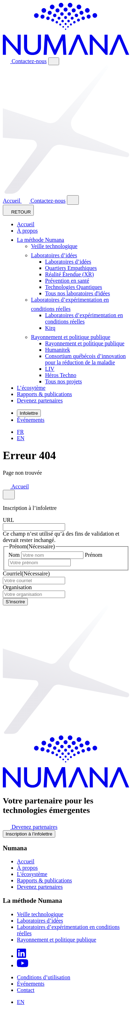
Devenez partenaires (40, 400)
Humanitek (57, 350)
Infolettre (29, 413)
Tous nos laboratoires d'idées (77, 293)
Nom (14, 555)
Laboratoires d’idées (56, 255)
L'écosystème (32, 874)
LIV (50, 369)
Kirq (50, 328)
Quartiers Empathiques (71, 268)
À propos (27, 231)
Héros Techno (60, 375)
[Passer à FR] (20, 432)
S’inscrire (15, 601)
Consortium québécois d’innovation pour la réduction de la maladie (85, 359)
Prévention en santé (67, 281)
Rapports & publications (44, 394)
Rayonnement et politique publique (72, 337)
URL (8, 520)
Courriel (26, 574)
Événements (30, 420)
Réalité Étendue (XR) (69, 274)
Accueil (12, 201)
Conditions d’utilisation (43, 977)
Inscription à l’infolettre (29, 834)
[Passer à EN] (20, 438)
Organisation (17, 587)
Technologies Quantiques (73, 287)
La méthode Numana (42, 240)
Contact (25, 990)
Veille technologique (54, 246)
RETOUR (18, 210)
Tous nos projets (63, 381)
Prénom (93, 555)
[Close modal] (73, 200)
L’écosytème (31, 388)
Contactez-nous (25, 61)
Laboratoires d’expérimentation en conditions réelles (84, 318)
